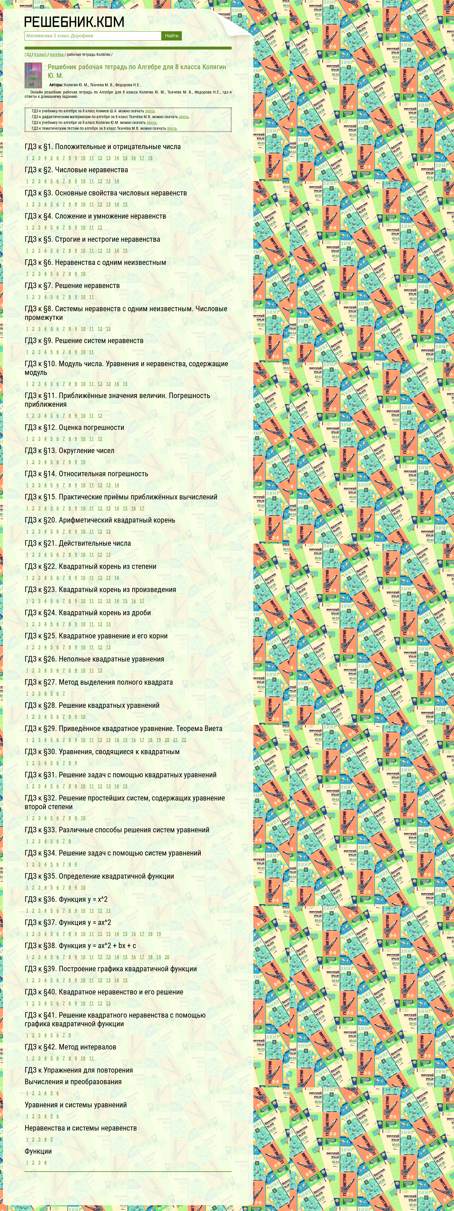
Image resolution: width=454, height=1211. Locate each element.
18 (150, 158)
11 (91, 158)
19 (158, 740)
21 (175, 740)
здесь (150, 111)
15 (125, 158)
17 (142, 158)
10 (83, 158)
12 (100, 158)
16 (133, 158)
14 (116, 158)
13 (108, 158)
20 (167, 740)
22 (184, 740)
